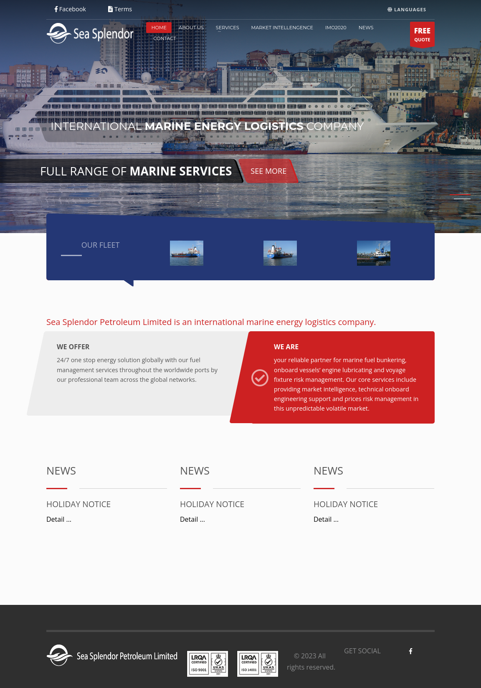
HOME (159, 27)
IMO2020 (336, 27)
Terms (120, 9)
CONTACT (164, 38)
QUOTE (422, 36)
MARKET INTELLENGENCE (282, 27)
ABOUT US (191, 27)
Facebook (70, 9)
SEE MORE (268, 171)
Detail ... (58, 519)
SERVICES (227, 27)
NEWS (366, 27)
